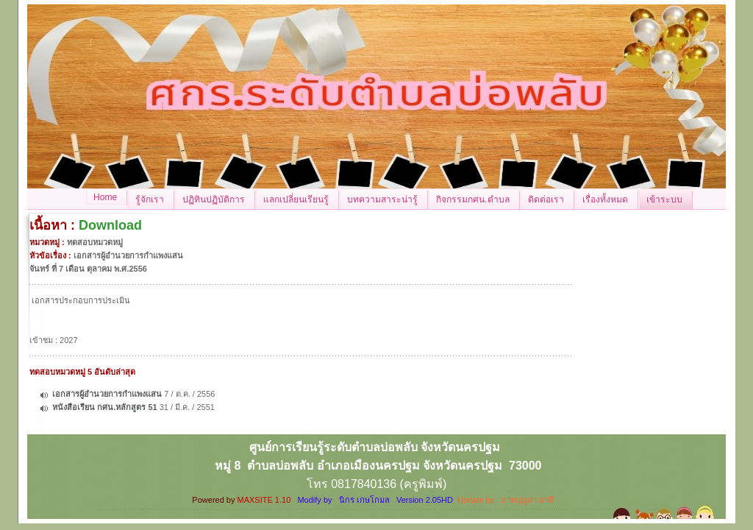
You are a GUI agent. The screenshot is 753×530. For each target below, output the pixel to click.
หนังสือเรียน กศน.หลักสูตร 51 (104, 407)
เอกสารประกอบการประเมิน (81, 300)
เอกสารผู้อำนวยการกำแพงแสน (107, 393)
